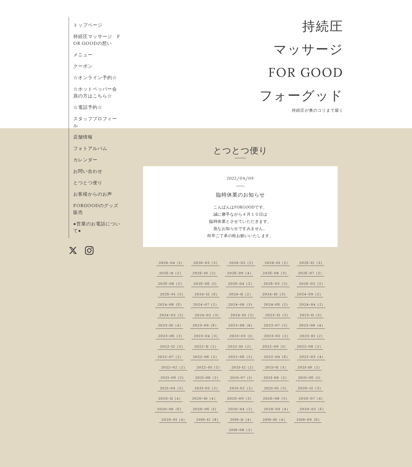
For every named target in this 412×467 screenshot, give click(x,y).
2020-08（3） (276, 398)
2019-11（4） (241, 419)
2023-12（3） (277, 315)
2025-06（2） (171, 283)
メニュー (83, 54)
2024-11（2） (241, 294)
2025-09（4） (240, 273)
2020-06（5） (170, 409)
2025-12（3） (311, 262)
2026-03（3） (206, 262)
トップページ (87, 25)
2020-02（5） (313, 409)
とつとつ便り (87, 182)
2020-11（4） (170, 398)
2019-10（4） (275, 419)
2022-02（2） (174, 367)
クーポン (83, 66)
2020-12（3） (310, 388)
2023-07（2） (277, 325)
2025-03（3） (277, 283)
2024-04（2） (312, 304)
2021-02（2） (242, 388)
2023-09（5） (206, 325)
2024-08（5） (171, 304)
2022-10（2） (240, 346)
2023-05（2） (171, 336)
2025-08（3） (276, 273)
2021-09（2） (173, 377)
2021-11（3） (276, 367)
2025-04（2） (241, 283)
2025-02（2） (312, 283)
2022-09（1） (275, 346)
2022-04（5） (277, 356)
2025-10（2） (205, 273)
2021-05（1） (310, 377)
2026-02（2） (242, 262)
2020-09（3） (240, 398)
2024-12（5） (207, 294)
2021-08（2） (207, 377)
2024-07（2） (206, 304)
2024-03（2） (172, 315)
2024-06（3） (241, 304)
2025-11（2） (171, 273)
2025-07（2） (311, 273)
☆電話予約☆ (87, 107)
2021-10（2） (310, 367)
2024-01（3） (243, 315)
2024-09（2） (310, 294)
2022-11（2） (206, 346)
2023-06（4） (312, 325)
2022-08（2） (310, 346)
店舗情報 (83, 137)
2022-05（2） (241, 356)
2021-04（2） (172, 388)
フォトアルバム (90, 148)
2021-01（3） (276, 388)
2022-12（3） (172, 346)
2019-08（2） (241, 430)
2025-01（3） (172, 294)
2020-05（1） (205, 409)
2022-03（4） (312, 356)
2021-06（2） (276, 377)
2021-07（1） (242, 377)
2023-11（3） (312, 315)
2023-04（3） (207, 336)
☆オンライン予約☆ (95, 77)
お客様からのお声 (92, 194)
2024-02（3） (208, 315)
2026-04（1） (171, 262)
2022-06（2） (206, 356)
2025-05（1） (206, 283)
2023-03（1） (242, 336)
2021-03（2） (207, 388)
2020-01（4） (174, 419)
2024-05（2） (277, 304)
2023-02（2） (277, 336)
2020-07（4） (312, 398)
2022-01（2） (209, 367)
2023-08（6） (241, 325)
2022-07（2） (170, 356)
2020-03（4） (277, 409)
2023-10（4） (170, 325)
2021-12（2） (243, 367)
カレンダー (85, 160)
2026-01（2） (277, 262)
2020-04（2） (241, 409)
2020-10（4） (204, 398)
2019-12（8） (208, 419)
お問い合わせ (87, 171)
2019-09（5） (309, 419)
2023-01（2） (312, 336)
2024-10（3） (275, 294)
